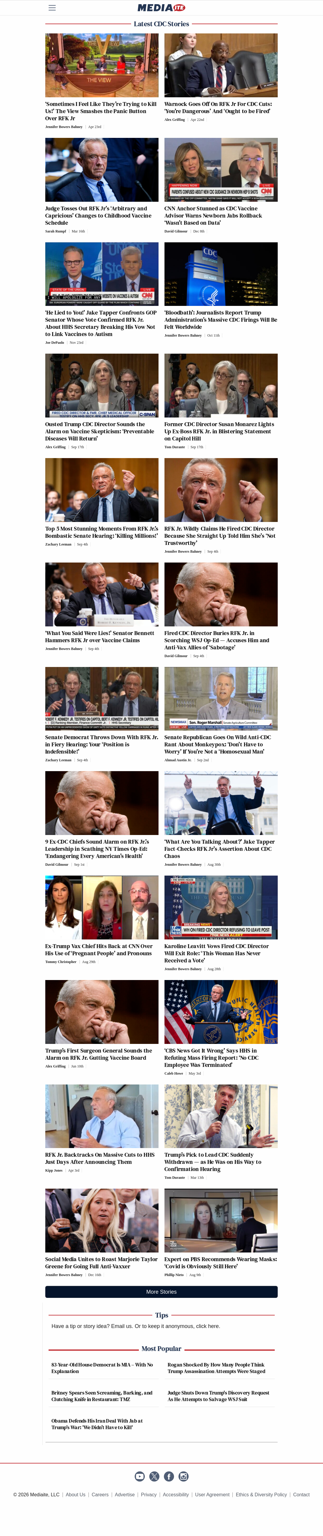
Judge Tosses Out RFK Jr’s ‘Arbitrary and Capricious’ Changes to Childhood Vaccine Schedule (98, 215)
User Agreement (212, 1494)
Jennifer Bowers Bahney (64, 127)
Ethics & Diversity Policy (261, 1494)
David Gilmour (176, 231)
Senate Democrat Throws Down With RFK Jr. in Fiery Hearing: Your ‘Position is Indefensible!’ (101, 744)
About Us (76, 1494)
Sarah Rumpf (55, 231)
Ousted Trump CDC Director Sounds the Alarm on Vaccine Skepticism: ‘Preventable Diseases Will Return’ (99, 431)
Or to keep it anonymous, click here (177, 1326)
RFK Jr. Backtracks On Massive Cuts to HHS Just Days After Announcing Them (100, 1158)
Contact (301, 1494)
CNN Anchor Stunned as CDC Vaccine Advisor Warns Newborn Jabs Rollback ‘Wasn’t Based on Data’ (213, 215)
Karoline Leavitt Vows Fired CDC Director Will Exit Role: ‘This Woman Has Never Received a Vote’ (216, 953)
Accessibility (176, 1494)
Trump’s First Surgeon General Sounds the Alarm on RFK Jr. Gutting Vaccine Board (98, 1054)
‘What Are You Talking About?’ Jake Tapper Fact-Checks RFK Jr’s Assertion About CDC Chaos (219, 848)
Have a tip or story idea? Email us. (92, 1326)
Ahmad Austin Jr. (178, 760)
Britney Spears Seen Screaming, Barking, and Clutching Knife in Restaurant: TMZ (102, 1396)
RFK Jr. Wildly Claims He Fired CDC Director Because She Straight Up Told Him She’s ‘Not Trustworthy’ (220, 535)
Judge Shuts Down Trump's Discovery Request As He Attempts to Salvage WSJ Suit (219, 1396)
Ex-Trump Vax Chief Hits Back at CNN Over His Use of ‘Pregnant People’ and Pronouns (99, 949)
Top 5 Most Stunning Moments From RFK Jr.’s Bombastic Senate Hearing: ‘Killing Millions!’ (102, 532)
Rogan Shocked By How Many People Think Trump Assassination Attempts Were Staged (216, 1368)
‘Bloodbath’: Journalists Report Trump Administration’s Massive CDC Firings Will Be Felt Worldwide (220, 319)
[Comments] (106, 127)
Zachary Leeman (58, 544)
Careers (100, 1494)
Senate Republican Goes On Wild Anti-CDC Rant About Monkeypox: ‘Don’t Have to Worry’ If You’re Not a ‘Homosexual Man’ (217, 744)
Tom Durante (174, 447)
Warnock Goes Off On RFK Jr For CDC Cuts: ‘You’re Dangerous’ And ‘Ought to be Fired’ (218, 107)
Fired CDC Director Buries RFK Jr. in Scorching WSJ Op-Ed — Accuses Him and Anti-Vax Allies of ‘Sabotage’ (216, 640)
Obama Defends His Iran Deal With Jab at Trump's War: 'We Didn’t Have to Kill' (97, 1424)
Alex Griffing (174, 120)
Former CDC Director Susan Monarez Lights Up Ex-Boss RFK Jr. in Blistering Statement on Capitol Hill (219, 431)
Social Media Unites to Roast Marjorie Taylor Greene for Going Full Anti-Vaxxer (101, 1262)
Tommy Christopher (61, 962)
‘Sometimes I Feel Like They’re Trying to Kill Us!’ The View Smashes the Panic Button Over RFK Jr (100, 111)
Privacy (148, 1494)
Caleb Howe (173, 1073)
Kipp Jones (54, 1170)
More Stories (161, 1292)
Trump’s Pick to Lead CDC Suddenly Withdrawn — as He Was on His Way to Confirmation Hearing (212, 1161)
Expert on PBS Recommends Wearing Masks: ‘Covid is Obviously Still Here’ (220, 1262)
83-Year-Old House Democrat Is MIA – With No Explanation (102, 1368)
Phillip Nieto (174, 1275)
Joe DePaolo (54, 343)
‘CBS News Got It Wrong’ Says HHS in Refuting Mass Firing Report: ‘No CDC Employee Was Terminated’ (211, 1057)
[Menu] (55, 7)
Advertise (125, 1494)
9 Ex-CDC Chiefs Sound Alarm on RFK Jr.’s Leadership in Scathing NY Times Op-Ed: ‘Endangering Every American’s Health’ (97, 848)
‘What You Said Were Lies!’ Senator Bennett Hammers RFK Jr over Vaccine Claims (100, 636)
